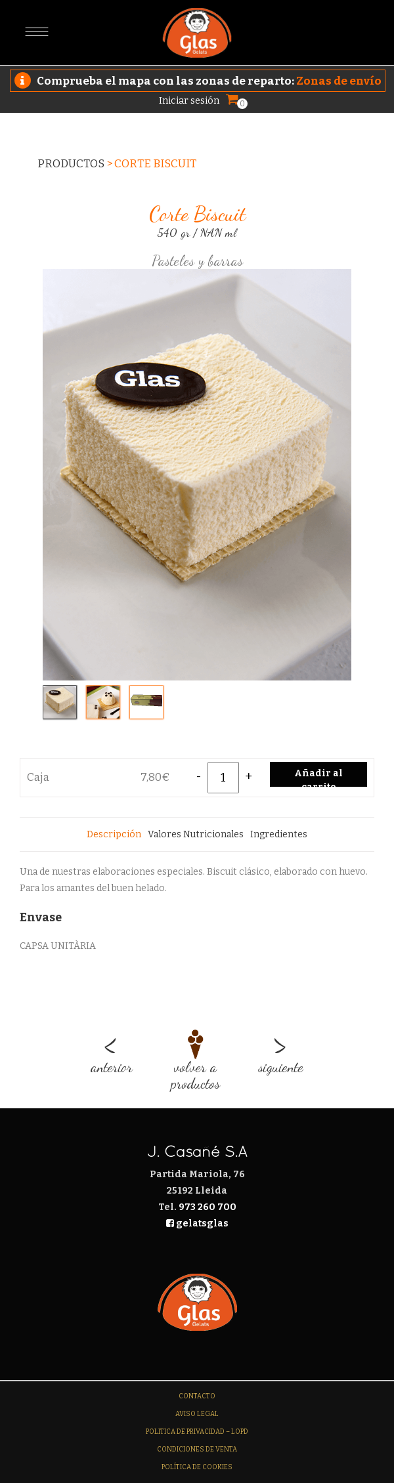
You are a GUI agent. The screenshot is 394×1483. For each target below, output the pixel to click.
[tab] (113, 834)
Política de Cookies (197, 1467)
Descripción (114, 834)
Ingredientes (278, 834)
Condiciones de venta (197, 1449)
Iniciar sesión (189, 100)
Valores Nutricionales (196, 834)
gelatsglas (197, 1223)
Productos (70, 164)
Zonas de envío (339, 81)
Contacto (197, 1396)
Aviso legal (197, 1414)
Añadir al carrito (318, 777)
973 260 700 (207, 1207)
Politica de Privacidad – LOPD (197, 1432)
